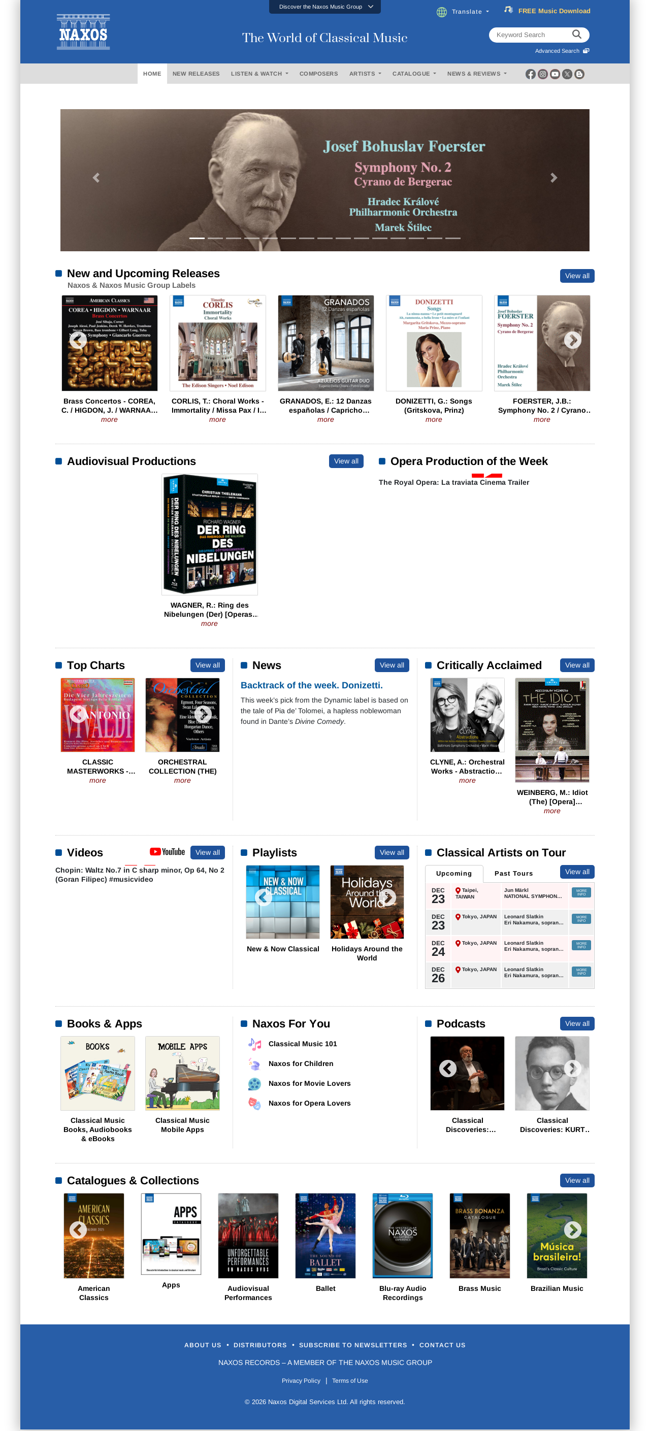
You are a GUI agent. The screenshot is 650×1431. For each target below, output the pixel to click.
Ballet (326, 1288)
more (109, 419)
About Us (164, 1345)
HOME (152, 74)
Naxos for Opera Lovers (310, 1103)
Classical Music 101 (303, 1043)
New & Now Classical (283, 949)
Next (573, 345)
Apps (171, 1284)
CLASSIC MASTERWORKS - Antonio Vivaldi (97, 771)
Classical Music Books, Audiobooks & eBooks (97, 1129)
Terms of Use (355, 1382)
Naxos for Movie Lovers (310, 1083)
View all (577, 276)
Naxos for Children (301, 1063)
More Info (581, 891)
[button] (325, 7)
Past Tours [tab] (510, 873)
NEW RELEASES (196, 74)
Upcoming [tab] (453, 873)
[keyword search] (577, 35)
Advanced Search (562, 51)
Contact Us (482, 1345)
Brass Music (480, 1288)
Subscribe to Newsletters (364, 1345)
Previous (78, 345)
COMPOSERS (319, 74)
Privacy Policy (296, 1382)
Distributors (241, 1345)
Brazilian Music (557, 1288)
